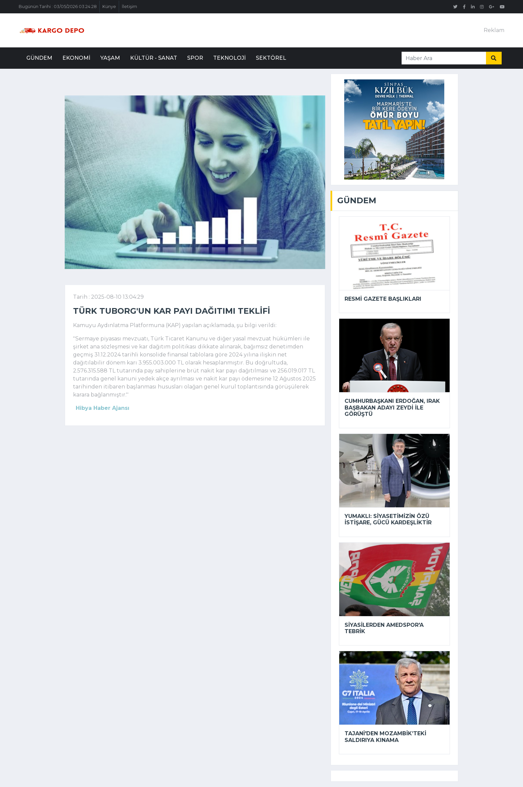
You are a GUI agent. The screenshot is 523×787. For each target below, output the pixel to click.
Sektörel (271, 58)
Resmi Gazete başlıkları (383, 299)
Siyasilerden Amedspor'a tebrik (384, 628)
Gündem (39, 58)
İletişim (129, 6)
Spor (195, 58)
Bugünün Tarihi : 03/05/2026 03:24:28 (58, 6)
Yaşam (110, 58)
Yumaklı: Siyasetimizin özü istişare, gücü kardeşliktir (388, 519)
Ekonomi (76, 58)
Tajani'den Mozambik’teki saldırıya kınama (385, 736)
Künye (109, 6)
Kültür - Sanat (153, 58)
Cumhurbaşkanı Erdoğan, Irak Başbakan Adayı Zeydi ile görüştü (392, 407)
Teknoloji (229, 58)
